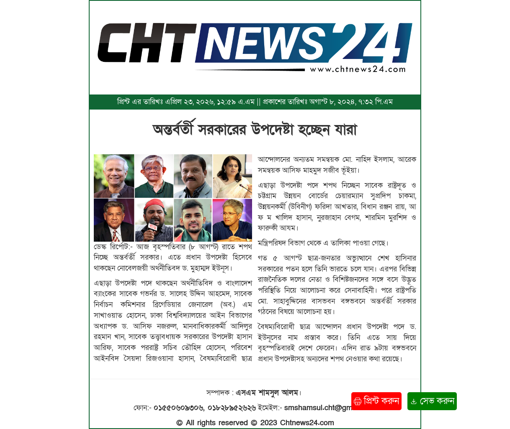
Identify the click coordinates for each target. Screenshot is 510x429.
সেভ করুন (432, 401)
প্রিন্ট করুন (376, 401)
